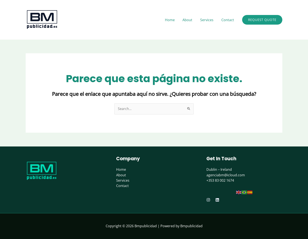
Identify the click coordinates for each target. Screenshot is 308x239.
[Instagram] (208, 200)
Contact (122, 186)
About (121, 175)
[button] (262, 20)
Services (122, 180)
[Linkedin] (217, 200)
